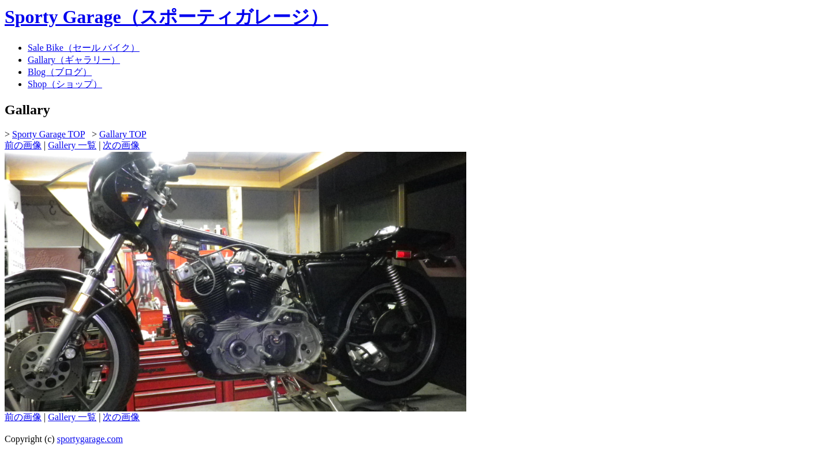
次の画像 (121, 145)
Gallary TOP (123, 134)
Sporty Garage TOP (48, 134)
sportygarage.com (90, 439)
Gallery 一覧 (72, 145)
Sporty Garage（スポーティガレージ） (166, 16)
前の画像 (23, 145)
